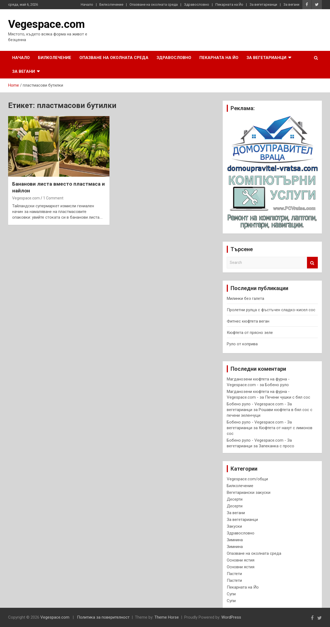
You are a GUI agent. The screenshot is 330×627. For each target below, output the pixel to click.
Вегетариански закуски (248, 492)
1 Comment (53, 198)
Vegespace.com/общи (247, 479)
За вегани (291, 4)
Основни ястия (240, 560)
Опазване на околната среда (154, 4)
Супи (231, 594)
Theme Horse (166, 617)
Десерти (234, 499)
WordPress (231, 617)
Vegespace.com (46, 24)
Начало (87, 4)
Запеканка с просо (276, 446)
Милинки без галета (245, 298)
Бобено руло (277, 384)
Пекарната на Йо (229, 4)
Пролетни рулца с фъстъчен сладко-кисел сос (271, 309)
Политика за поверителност (103, 617)
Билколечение (111, 4)
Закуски (234, 526)
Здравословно (196, 4)
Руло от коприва (242, 344)
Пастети (234, 573)
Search (312, 262)
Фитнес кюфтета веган (248, 321)
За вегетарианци (263, 4)
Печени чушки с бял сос (287, 397)
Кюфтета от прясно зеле (250, 332)
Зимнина (235, 539)
